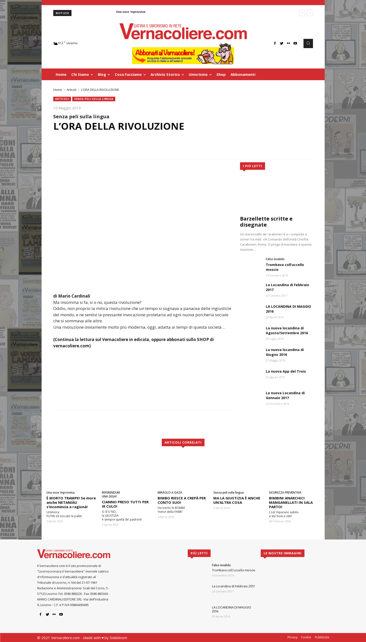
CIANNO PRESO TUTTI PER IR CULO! (125, 504)
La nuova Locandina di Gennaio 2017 (285, 395)
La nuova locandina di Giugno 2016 (285, 352)
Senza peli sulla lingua (93, 99)
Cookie (306, 637)
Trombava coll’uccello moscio (233, 570)
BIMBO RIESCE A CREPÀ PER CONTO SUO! (182, 500)
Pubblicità (322, 637)
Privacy (292, 637)
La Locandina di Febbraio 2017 (233, 586)
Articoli (71, 89)
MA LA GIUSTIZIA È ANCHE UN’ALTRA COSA (236, 500)
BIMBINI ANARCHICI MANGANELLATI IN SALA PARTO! (291, 502)
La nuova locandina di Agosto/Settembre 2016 (287, 330)
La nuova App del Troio (286, 371)
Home (57, 89)
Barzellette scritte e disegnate (266, 221)
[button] (308, 43)
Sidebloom (118, 637)
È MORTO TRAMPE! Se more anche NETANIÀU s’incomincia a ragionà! (71, 502)
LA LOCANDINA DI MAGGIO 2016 (231, 609)
